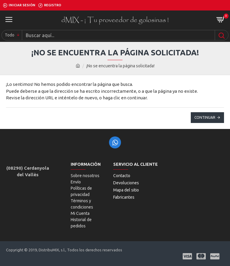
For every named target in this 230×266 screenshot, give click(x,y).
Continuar (204, 117)
